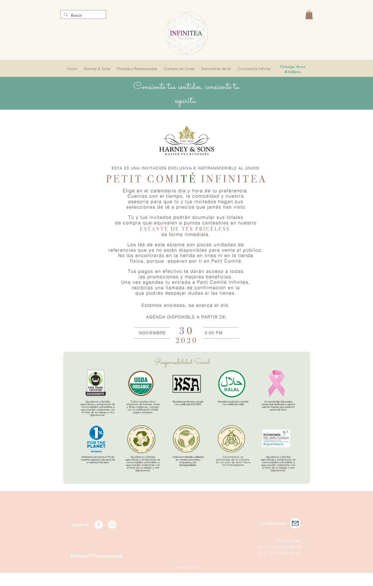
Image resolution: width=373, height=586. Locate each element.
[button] (309, 14)
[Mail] (295, 523)
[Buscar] (83, 15)
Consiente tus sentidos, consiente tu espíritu (186, 94)
